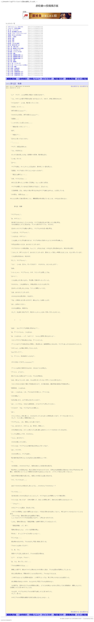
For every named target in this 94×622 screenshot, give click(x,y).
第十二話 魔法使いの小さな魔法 (16, 48)
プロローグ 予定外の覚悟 (14, 28)
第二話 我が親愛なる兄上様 (14, 31)
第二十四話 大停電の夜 (13, 68)
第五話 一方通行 (12, 36)
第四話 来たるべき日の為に (14, 35)
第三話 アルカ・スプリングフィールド (17, 33)
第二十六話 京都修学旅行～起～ (16, 71)
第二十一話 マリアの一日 (14, 63)
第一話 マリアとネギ (13, 30)
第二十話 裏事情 (12, 61)
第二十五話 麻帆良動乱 (13, 70)
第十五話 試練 (11, 53)
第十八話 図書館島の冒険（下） (16, 58)
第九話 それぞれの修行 (13, 43)
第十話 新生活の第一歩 (13, 45)
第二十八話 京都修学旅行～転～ (16, 75)
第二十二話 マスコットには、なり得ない (18, 65)
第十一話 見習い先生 (13, 46)
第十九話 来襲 (11, 60)
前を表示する (75, 86)
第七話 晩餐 (11, 40)
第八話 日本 (11, 41)
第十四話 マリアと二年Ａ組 (14, 51)
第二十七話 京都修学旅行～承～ (16, 73)
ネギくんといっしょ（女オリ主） (16, 26)
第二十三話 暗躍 (12, 66)
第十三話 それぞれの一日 (14, 50)
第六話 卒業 (11, 38)
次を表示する (84, 86)
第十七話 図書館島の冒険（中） (16, 56)
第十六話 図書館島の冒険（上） (16, 55)
